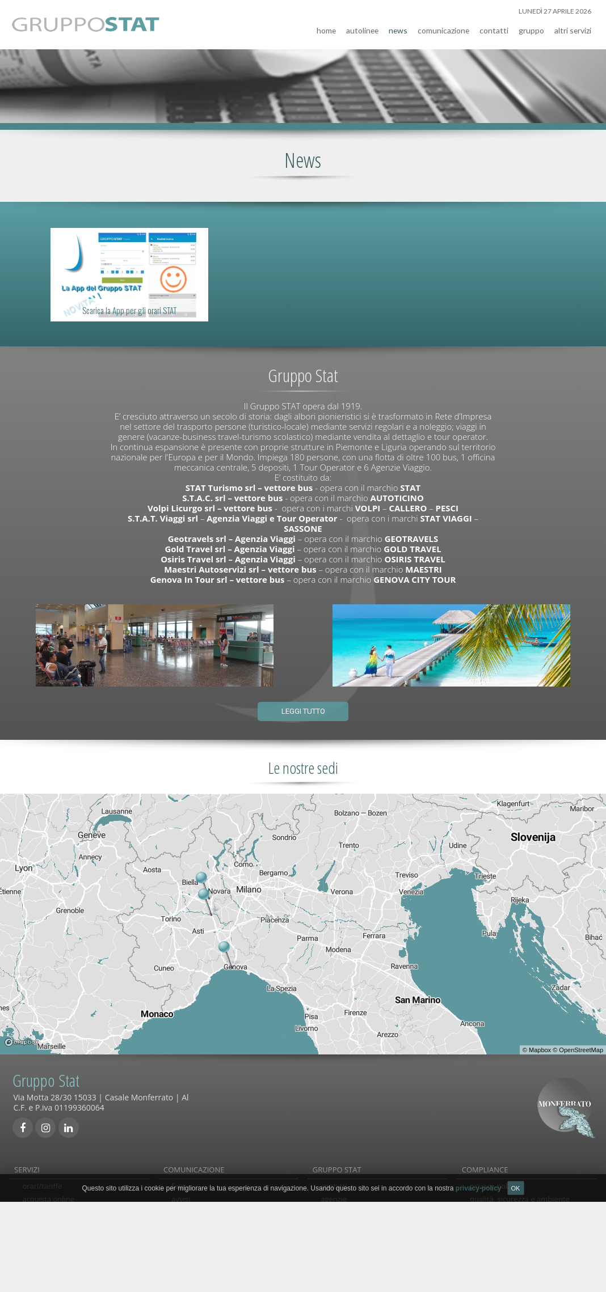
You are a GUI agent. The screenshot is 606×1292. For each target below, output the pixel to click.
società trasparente (503, 1227)
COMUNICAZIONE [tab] (194, 1165)
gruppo (531, 26)
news (398, 26)
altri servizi (572, 26)
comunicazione (443, 26)
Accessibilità (490, 1240)
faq (177, 1189)
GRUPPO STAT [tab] (337, 1165)
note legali (488, 1253)
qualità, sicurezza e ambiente (520, 1202)
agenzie (334, 1202)
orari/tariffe (42, 1189)
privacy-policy (493, 1189)
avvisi (180, 1202)
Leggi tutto (303, 707)
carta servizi (490, 1214)
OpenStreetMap (581, 1046)
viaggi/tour (40, 1240)
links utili (186, 1227)
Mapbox (540, 1046)
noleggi (34, 1227)
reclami (184, 1214)
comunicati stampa (204, 1253)
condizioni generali (203, 1240)
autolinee (362, 26)
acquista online (48, 1202)
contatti (493, 26)
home (326, 26)
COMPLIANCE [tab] (485, 1165)
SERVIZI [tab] (27, 1165)
